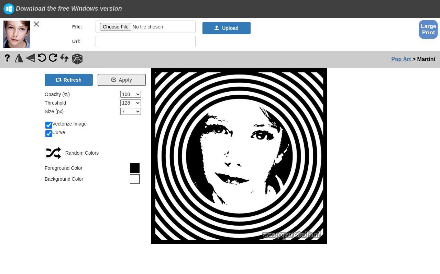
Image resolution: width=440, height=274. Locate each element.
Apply (121, 80)
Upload (226, 28)
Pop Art (401, 59)
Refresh (68, 80)
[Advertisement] (20, 171)
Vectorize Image (66, 124)
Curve (55, 133)
